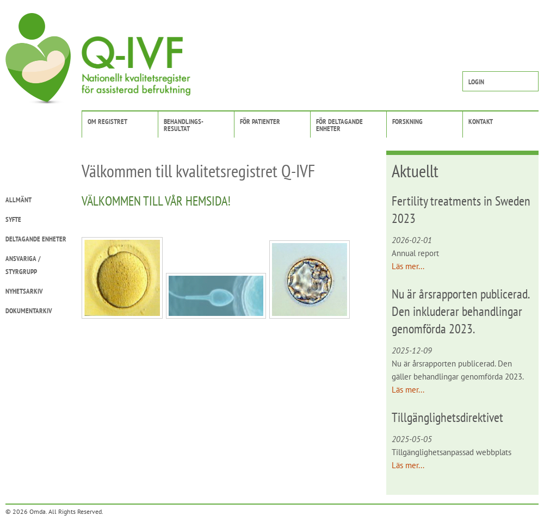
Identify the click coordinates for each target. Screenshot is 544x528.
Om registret (107, 121)
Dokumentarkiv (28, 310)
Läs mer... (408, 266)
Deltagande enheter (35, 239)
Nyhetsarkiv (24, 291)
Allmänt (18, 199)
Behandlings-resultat (183, 125)
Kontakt (480, 121)
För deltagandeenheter (339, 125)
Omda (37, 511)
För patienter (260, 121)
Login (476, 81)
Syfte (13, 219)
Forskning (407, 121)
